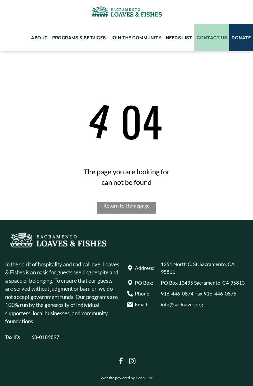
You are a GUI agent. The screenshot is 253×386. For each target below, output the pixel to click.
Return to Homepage (126, 205)
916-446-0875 (220, 293)
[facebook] (121, 361)
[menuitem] (39, 37)
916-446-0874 (177, 293)
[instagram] (132, 361)
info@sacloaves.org (182, 304)
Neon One (144, 377)
